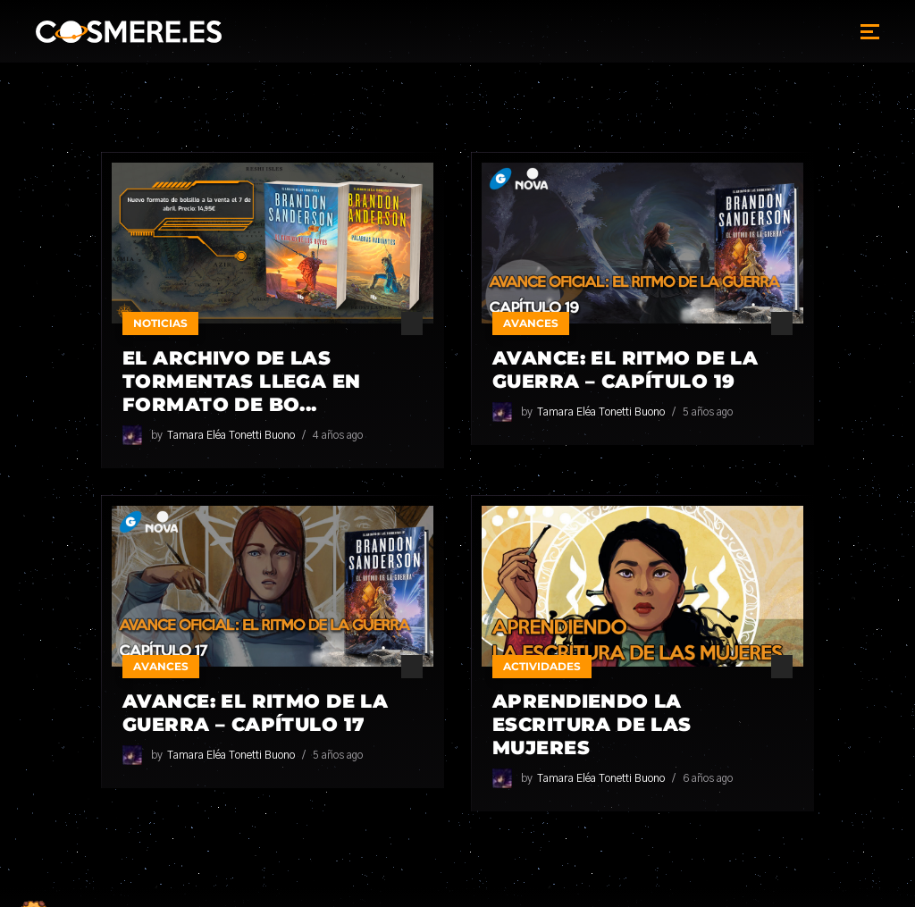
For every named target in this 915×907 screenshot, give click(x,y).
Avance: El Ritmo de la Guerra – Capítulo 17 (255, 712)
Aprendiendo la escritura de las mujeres (592, 724)
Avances (530, 323)
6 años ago (708, 778)
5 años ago (708, 412)
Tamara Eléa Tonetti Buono (231, 435)
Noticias (160, 323)
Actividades (542, 666)
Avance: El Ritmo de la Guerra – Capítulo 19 (625, 369)
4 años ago (338, 435)
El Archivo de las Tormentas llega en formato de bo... (241, 381)
